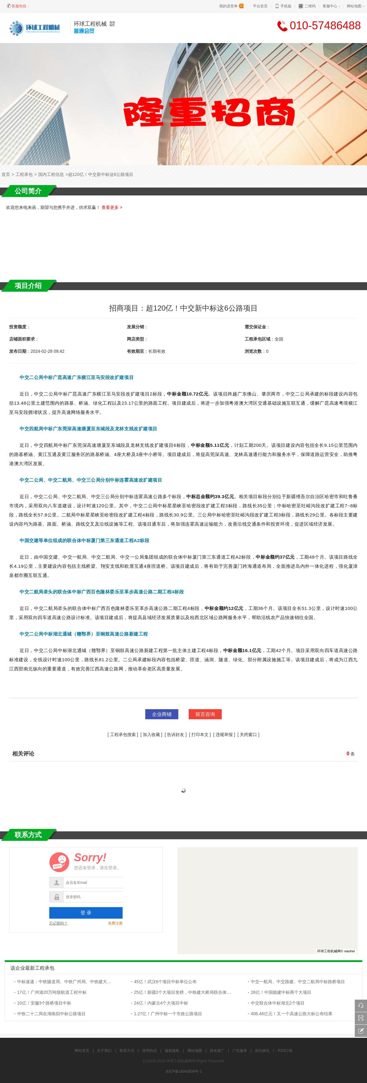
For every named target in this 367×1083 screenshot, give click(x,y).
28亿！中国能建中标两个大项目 (281, 992)
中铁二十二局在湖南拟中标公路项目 (51, 1013)
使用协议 (149, 1050)
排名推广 (217, 1050)
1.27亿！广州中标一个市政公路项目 (168, 1013)
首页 (6, 174)
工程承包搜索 (123, 734)
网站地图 (354, 6)
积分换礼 (262, 1050)
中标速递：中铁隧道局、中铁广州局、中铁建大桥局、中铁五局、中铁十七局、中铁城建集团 (105, 981)
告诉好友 (175, 734)
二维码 (306, 6)
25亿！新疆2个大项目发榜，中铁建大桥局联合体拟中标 (186, 992)
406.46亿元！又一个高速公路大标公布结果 (291, 1013)
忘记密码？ (58, 923)
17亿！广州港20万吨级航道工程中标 (52, 992)
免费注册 (115, 923)
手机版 (283, 6)
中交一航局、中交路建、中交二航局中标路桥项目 (298, 981)
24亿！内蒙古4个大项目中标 (161, 1003)
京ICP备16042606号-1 (183, 1071)
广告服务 (239, 1050)
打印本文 (200, 734)
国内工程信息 (51, 174)
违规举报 (224, 734)
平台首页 (260, 6)
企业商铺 (162, 714)
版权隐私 (172, 1050)
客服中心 (330, 6)
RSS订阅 (285, 1050)
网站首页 (82, 1050)
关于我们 (104, 1050)
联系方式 (127, 1050)
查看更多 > (112, 207)
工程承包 (24, 174)
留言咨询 (205, 714)
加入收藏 (151, 734)
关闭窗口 (248, 734)
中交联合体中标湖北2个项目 (278, 1003)
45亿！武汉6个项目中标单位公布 (165, 981)
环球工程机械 (90, 24)
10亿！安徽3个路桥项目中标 (44, 1003)
